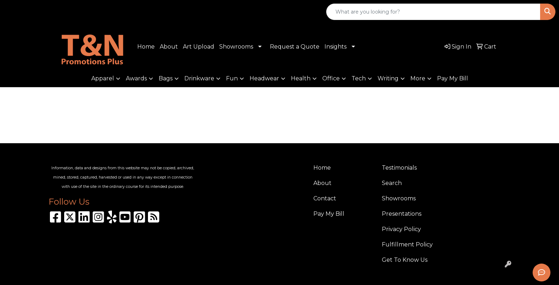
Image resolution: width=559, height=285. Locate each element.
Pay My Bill (452, 78)
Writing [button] (388, 78)
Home (146, 46)
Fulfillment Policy (407, 244)
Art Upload (198, 46)
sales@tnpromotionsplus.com (105, 12)
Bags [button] (166, 78)
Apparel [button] (102, 78)
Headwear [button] (264, 78)
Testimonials (399, 167)
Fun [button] (232, 78)
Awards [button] (136, 78)
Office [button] (331, 78)
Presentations (401, 213)
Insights (335, 46)
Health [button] (301, 78)
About (169, 46)
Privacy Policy (401, 229)
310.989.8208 (30, 12)
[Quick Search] (433, 12)
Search (392, 183)
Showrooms (236, 46)
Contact (324, 198)
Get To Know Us (404, 259)
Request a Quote (294, 46)
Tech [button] (359, 78)
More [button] (417, 78)
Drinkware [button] (199, 78)
